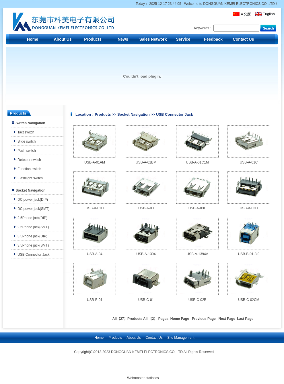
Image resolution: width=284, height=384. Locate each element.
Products (93, 39)
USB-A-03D (249, 208)
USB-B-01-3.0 (249, 254)
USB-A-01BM (146, 162)
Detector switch (29, 160)
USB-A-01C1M (197, 162)
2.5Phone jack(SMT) (33, 227)
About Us (62, 39)
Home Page (179, 319)
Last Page (245, 319)
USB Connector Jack (33, 255)
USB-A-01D (95, 208)
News (123, 39)
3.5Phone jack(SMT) (33, 245)
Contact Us (243, 39)
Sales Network (153, 39)
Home (32, 39)
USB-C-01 (146, 300)
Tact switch (25, 132)
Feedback (213, 39)
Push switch (26, 151)
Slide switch (26, 141)
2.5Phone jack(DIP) (32, 218)
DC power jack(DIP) (32, 200)
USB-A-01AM (94, 162)
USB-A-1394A (197, 254)
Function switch (29, 169)
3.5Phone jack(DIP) (32, 236)
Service (183, 39)
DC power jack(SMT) (33, 209)
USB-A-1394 (145, 254)
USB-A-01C (249, 162)
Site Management (180, 338)
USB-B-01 (94, 300)
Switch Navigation (30, 123)
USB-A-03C (197, 208)
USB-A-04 (94, 254)
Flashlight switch (30, 178)
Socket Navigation (30, 190)
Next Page (226, 319)
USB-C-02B (197, 300)
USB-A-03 (146, 208)
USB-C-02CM (248, 300)
